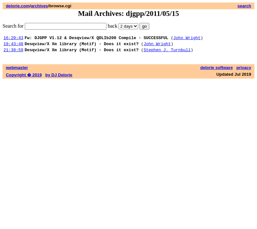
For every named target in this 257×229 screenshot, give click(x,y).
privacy (243, 70)
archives (39, 5)
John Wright (186, 38)
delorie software (216, 70)
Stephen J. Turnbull (167, 52)
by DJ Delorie (58, 77)
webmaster (17, 70)
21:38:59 (13, 52)
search (244, 5)
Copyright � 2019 (24, 77)
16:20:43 (13, 38)
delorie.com (18, 5)
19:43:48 (13, 45)
